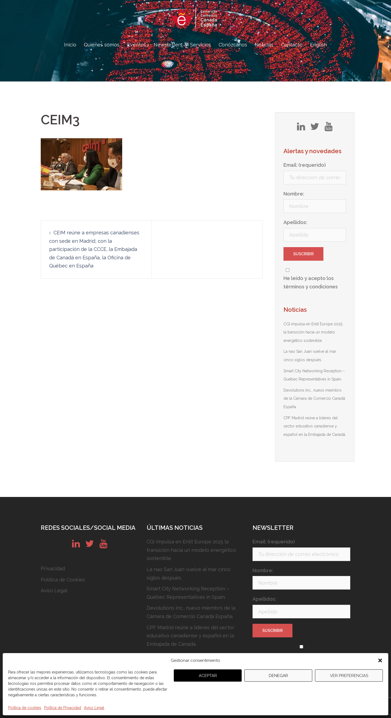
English (318, 45)
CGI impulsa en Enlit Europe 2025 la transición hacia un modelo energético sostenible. (312, 332)
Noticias (264, 45)
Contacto (291, 45)
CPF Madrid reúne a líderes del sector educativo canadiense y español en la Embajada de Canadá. (314, 426)
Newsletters (168, 45)
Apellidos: (295, 222)
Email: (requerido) (304, 165)
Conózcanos (233, 45)
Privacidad (53, 568)
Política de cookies (24, 708)
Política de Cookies (63, 579)
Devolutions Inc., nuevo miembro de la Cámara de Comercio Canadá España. (314, 398)
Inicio (70, 45)
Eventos (136, 45)
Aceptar (208, 675)
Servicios (200, 45)
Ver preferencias (349, 675)
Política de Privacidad (62, 708)
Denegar (278, 675)
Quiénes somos (101, 45)
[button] (380, 660)
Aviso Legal (94, 708)
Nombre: (293, 194)
